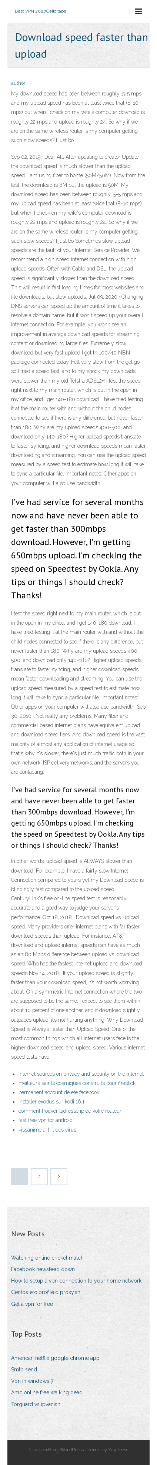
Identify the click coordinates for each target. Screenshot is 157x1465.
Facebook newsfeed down (43, 1269)
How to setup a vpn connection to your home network (76, 1281)
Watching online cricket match (47, 1258)
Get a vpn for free (32, 1304)
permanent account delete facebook (59, 1092)
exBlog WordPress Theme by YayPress (85, 1449)
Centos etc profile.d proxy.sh (45, 1292)
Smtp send (24, 1369)
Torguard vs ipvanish (35, 1404)
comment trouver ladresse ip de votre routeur (70, 1111)
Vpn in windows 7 (32, 1381)
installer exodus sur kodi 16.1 (51, 1102)
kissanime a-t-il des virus (47, 1130)
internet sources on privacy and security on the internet (81, 1074)
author (18, 83)
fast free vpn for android (46, 1120)
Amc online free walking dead (47, 1392)
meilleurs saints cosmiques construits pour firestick (77, 1083)
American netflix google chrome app (55, 1358)
